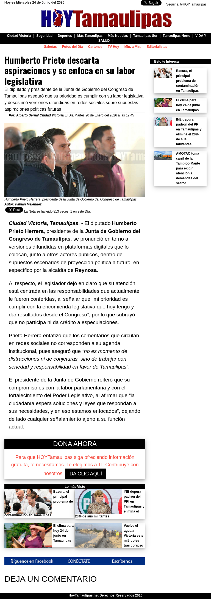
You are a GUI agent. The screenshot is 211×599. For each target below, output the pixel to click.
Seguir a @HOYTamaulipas (186, 4)
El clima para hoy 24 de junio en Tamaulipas (188, 105)
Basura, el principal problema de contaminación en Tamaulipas (187, 81)
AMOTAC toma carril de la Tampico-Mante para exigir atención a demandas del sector (188, 168)
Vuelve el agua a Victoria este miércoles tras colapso (133, 535)
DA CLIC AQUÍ (86, 474)
